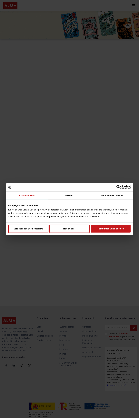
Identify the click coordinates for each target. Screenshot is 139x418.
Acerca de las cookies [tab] (112, 195)
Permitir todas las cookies (111, 229)
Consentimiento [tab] (27, 195)
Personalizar (70, 229)
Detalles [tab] (69, 195)
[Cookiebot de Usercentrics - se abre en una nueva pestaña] (118, 187)
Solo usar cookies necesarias (28, 229)
